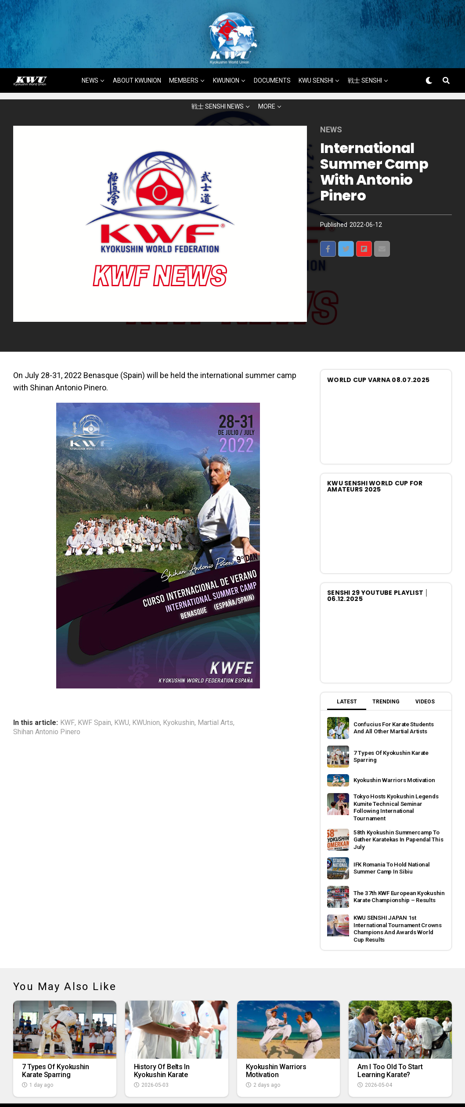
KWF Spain (94, 700)
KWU (121, 700)
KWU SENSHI (316, 58)
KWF (67, 700)
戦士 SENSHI (365, 58)
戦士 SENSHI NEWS (217, 84)
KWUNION (226, 58)
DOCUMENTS (272, 58)
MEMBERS (183, 58)
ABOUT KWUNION (137, 58)
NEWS (90, 58)
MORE (266, 84)
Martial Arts (215, 700)
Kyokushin (179, 700)
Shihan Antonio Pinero (46, 710)
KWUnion (146, 700)
